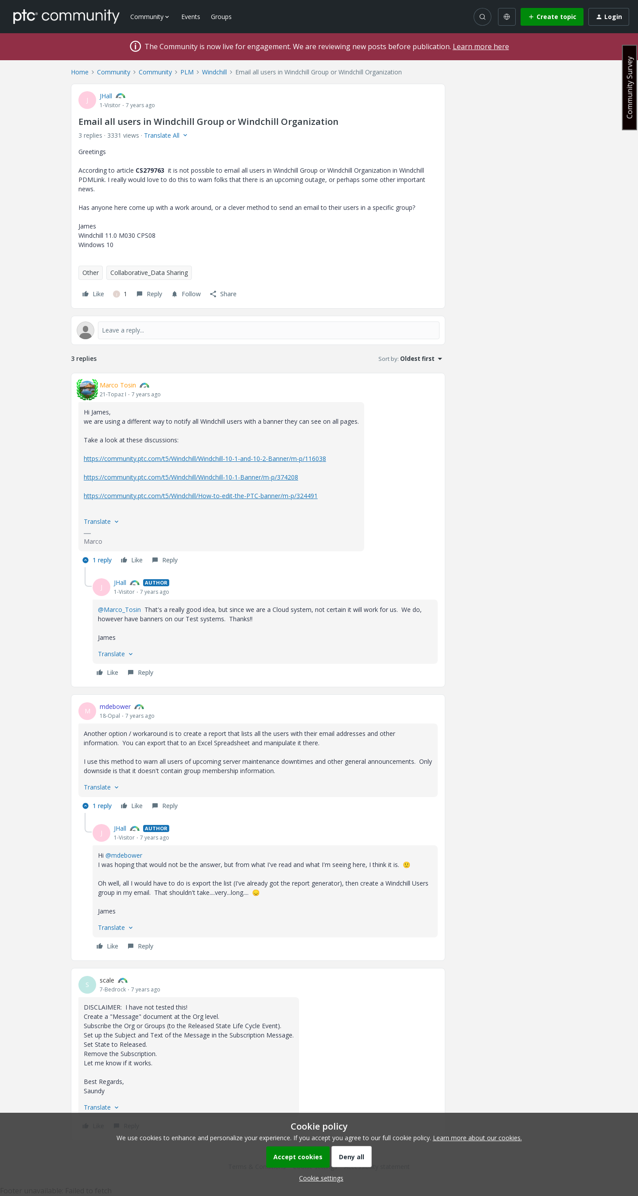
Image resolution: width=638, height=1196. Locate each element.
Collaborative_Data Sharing (149, 272)
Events (190, 16)
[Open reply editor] (258, 330)
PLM (187, 72)
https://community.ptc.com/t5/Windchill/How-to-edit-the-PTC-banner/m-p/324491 (201, 496)
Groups (221, 16)
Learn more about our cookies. (477, 1138)
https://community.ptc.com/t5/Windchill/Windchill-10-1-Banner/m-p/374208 (191, 477)
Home (80, 72)
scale (107, 980)
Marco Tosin (118, 385)
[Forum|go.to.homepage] (66, 16)
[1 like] (120, 294)
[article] (258, 473)
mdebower (115, 706)
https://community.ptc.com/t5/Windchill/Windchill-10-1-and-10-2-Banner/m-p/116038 (205, 458)
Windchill (214, 72)
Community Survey (629, 87)
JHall (106, 96)
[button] (552, 17)
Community (113, 72)
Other (90, 272)
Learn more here (481, 46)
